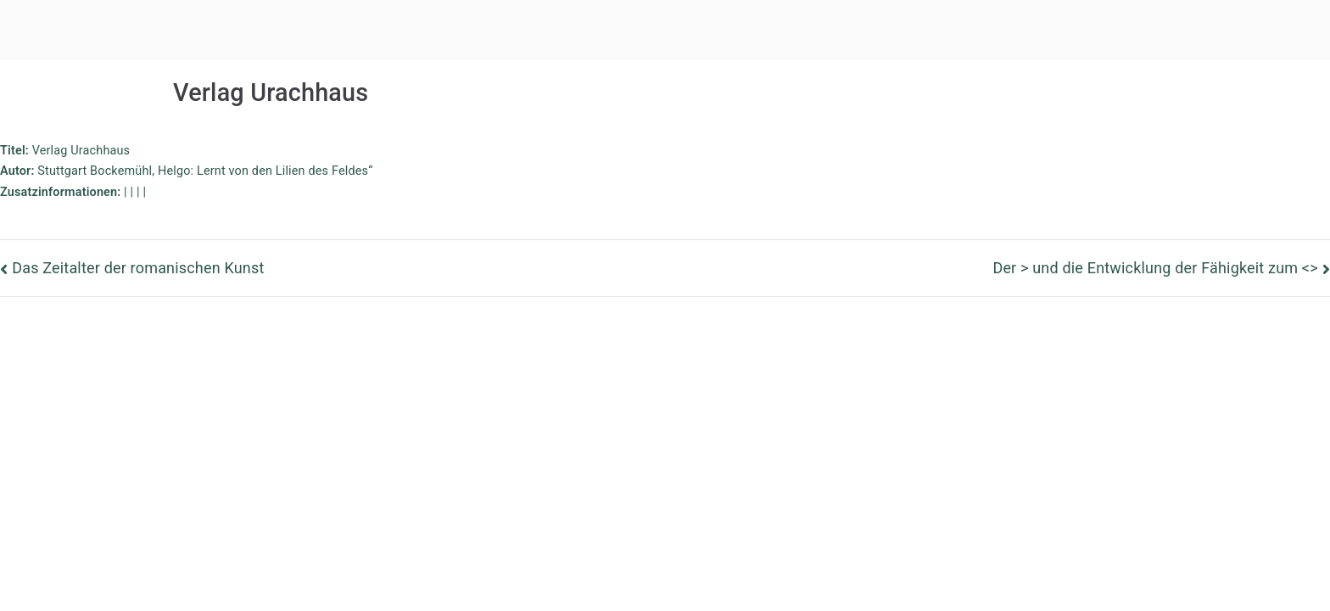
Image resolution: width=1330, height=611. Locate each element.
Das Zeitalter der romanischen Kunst (138, 268)
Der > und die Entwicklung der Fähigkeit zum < (1154, 268)
